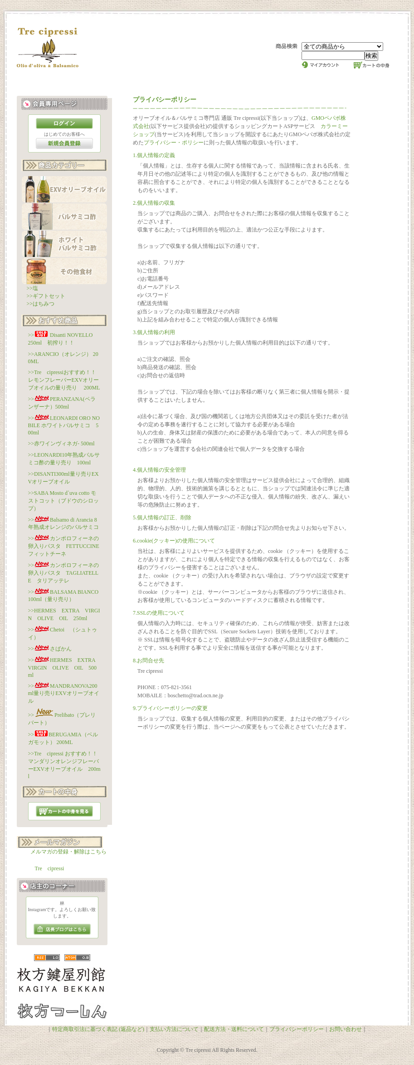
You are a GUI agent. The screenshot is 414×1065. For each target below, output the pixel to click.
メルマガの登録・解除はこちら (68, 851)
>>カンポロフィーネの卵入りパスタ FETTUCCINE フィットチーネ (66, 546)
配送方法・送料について (234, 1029)
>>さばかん (50, 649)
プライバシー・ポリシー (174, 142)
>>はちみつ (41, 304)
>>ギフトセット (46, 296)
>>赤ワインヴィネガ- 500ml (61, 443)
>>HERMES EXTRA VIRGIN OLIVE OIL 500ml (64, 667)
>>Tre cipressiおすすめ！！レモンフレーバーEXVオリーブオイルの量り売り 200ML (64, 380)
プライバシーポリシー (296, 1029)
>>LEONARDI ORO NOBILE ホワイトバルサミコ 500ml (64, 425)
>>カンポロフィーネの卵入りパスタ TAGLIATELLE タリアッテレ (63, 573)
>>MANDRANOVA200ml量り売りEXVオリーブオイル (63, 693)
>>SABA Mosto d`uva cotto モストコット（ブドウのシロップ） (63, 501)
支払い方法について (174, 1029)
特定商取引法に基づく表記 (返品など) (98, 1029)
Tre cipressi (49, 868)
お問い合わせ (345, 1029)
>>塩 (33, 288)
